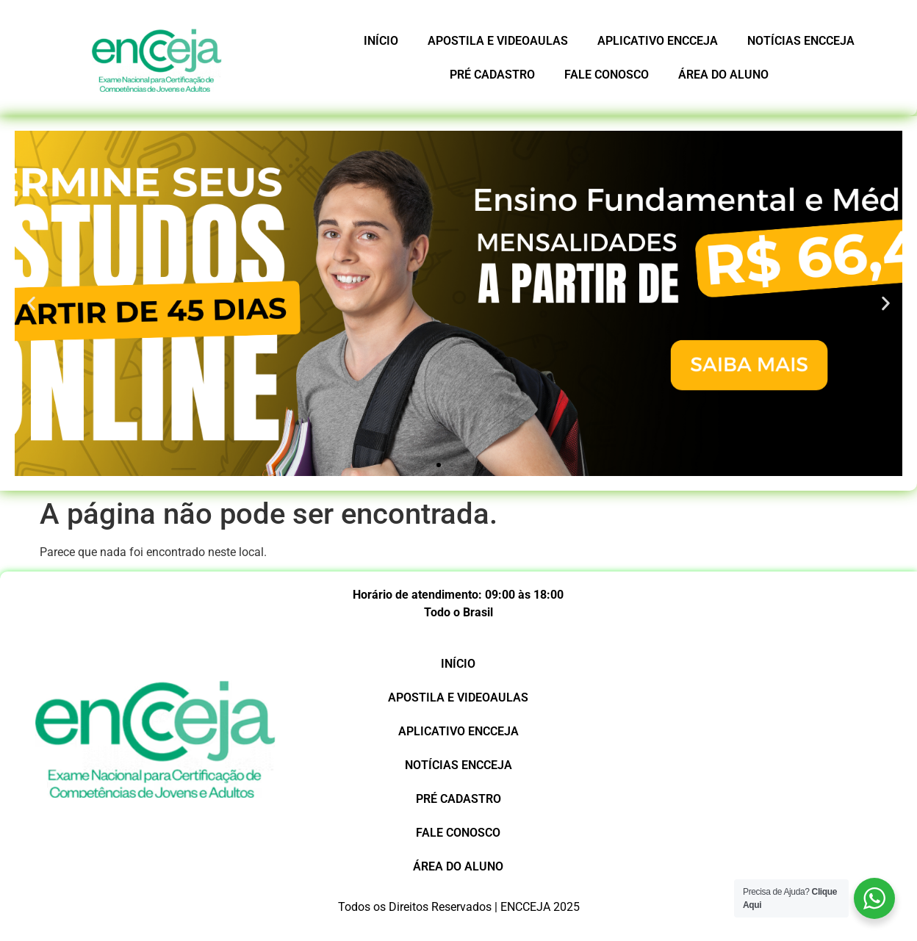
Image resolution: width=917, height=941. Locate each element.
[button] (438, 465)
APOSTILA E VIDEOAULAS (498, 41)
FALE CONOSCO (606, 75)
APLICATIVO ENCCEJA (657, 41)
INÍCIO (381, 41)
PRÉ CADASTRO (492, 75)
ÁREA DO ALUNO (723, 75)
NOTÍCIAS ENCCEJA (801, 41)
